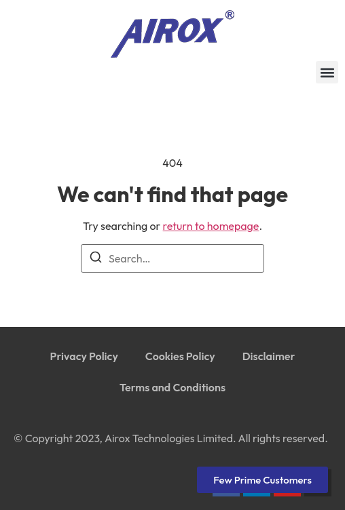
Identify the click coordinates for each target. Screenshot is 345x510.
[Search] (95, 259)
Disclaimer (268, 356)
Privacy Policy (84, 356)
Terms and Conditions (172, 387)
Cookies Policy (180, 356)
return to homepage (211, 226)
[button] (327, 72)
